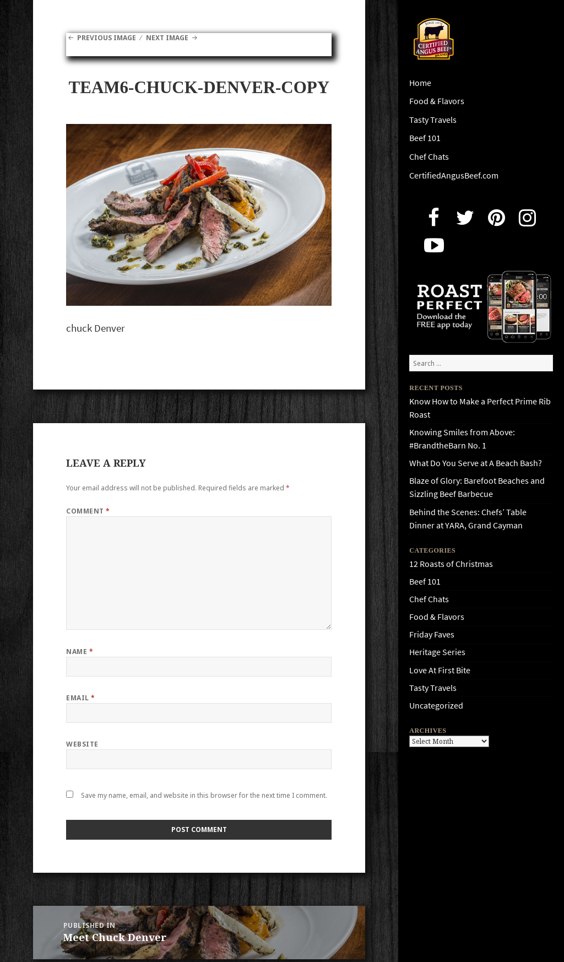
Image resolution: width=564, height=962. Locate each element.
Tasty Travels (433, 120)
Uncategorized (436, 705)
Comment (88, 511)
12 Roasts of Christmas (451, 564)
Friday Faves (431, 634)
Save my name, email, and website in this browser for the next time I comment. (204, 795)
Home (420, 83)
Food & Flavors (436, 101)
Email (80, 697)
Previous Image (106, 37)
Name (79, 651)
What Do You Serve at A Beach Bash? (475, 463)
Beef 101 (425, 138)
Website (82, 744)
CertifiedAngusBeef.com (453, 175)
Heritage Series (437, 652)
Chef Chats (429, 157)
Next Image (167, 37)
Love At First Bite (439, 670)
